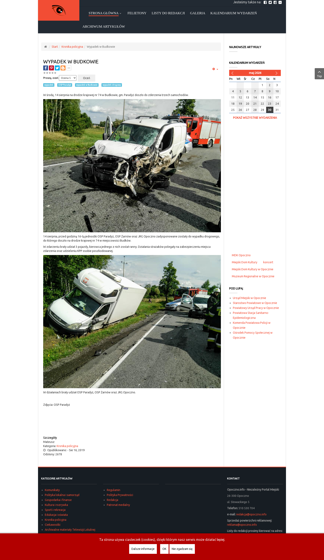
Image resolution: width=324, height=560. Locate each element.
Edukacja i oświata (56, 514)
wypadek (48, 85)
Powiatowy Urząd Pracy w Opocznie (256, 308)
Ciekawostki (52, 524)
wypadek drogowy (111, 85)
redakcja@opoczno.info (251, 514)
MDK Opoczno (241, 255)
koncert (268, 262)
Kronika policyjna (72, 46)
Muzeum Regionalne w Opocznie (253, 276)
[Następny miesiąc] (277, 73)
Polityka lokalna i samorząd (62, 495)
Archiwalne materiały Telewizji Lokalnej (70, 529)
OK (164, 549)
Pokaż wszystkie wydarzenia (255, 117)
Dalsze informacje (143, 549)
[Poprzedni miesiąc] (233, 73)
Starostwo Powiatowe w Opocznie (255, 303)
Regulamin (113, 490)
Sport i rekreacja (55, 509)
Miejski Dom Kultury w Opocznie (252, 269)
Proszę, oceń (50, 78)
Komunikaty (52, 490)
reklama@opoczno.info (242, 524)
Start (55, 46)
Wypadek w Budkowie (71, 61)
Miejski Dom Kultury (244, 262)
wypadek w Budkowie (87, 85)
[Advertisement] (132, 427)
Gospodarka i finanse (58, 500)
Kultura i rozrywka (56, 505)
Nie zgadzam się (182, 549)
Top (319, 73)
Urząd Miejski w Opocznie (249, 298)
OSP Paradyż (64, 85)
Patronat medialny (118, 505)
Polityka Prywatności (120, 495)
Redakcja (112, 500)
